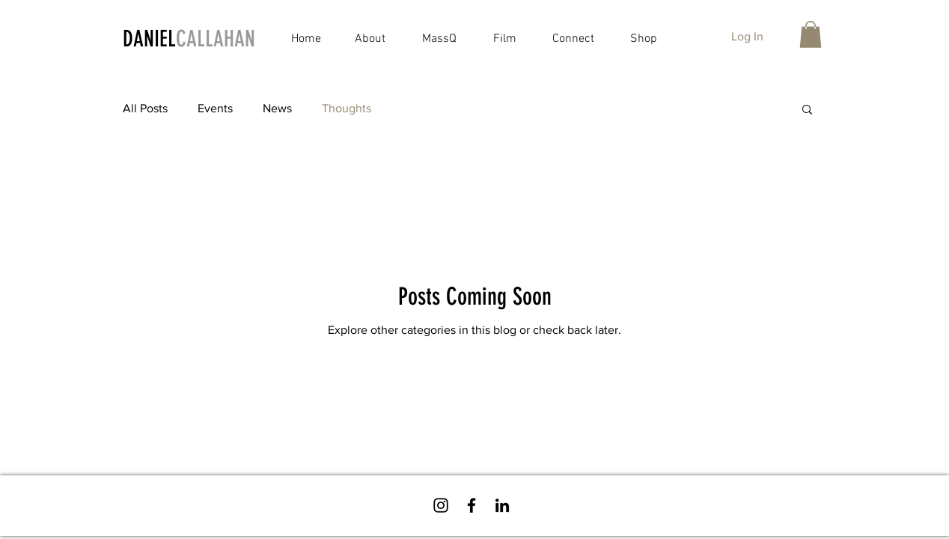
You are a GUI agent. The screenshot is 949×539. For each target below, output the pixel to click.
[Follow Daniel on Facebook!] (471, 505)
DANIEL (149, 38)
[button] (810, 34)
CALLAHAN (215, 38)
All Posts (145, 108)
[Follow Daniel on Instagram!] (441, 505)
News (277, 108)
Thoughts (346, 108)
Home (306, 38)
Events (215, 108)
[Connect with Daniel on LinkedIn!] (502, 505)
